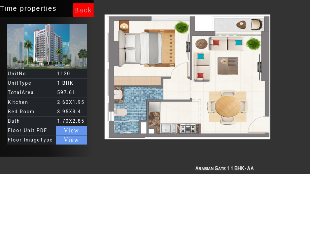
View (71, 130)
